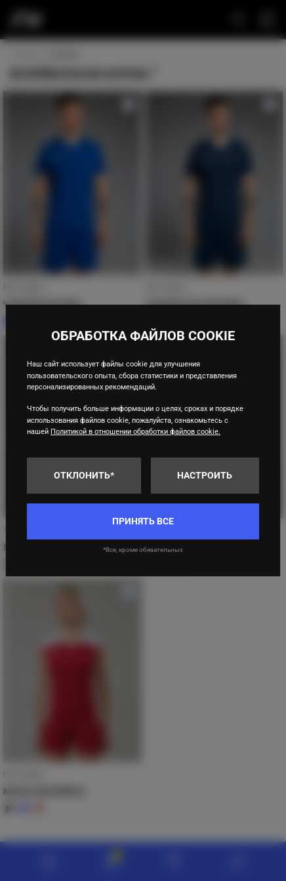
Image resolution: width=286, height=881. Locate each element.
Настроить (204, 475)
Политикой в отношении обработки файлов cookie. (135, 431)
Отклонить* (84, 475)
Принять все (143, 521)
